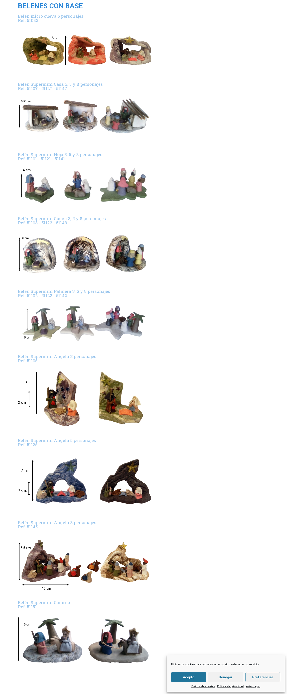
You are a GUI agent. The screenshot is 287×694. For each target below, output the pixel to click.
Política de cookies (203, 686)
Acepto (188, 677)
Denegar (225, 677)
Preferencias (263, 677)
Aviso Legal (253, 686)
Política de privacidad (230, 686)
